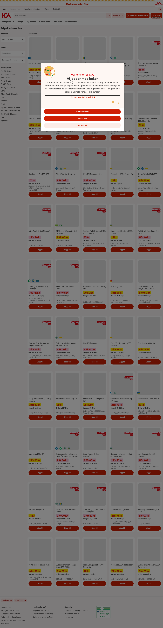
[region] (82, 97)
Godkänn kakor (82, 112)
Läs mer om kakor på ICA (82, 97)
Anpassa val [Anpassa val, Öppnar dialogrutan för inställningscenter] (82, 125)
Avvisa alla (82, 119)
